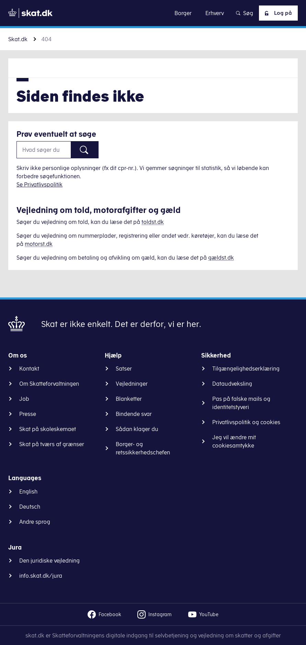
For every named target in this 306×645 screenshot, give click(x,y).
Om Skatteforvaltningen (49, 384)
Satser (124, 368)
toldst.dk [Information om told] (152, 222)
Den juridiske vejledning (49, 560)
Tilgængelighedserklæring (246, 368)
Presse (27, 414)
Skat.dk (17, 39)
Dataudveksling (232, 384)
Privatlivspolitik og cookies (246, 422)
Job (24, 399)
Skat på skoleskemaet (47, 429)
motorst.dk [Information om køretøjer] (39, 244)
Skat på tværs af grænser (51, 444)
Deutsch (29, 506)
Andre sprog (34, 522)
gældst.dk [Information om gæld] (221, 257)
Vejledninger (132, 384)
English (28, 491)
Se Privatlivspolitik (39, 184)
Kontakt (29, 368)
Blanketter (129, 399)
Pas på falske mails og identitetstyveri (241, 403)
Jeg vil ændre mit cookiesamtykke (234, 441)
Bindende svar (134, 414)
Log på (277, 13)
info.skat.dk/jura (40, 576)
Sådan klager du (137, 429)
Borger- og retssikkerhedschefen (143, 448)
